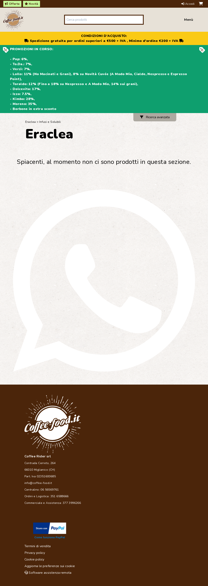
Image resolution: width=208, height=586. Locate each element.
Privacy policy (34, 553)
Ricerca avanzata (155, 117)
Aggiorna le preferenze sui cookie (49, 566)
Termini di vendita (37, 546)
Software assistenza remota (48, 572)
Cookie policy (34, 559)
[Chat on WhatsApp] (104, 281)
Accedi (188, 4)
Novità (31, 4)
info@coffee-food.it (38, 483)
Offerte (12, 4)
